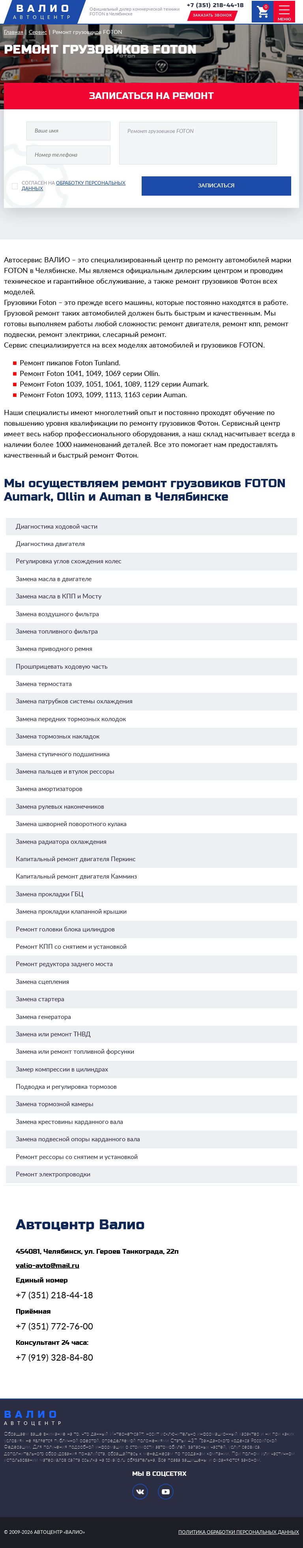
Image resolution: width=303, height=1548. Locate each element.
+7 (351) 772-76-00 (54, 1326)
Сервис (38, 32)
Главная (13, 32)
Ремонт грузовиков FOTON (87, 32)
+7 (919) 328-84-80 (54, 1358)
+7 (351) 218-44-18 (215, 5)
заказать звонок (212, 15)
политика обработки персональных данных (238, 1532)
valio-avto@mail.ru (47, 1266)
